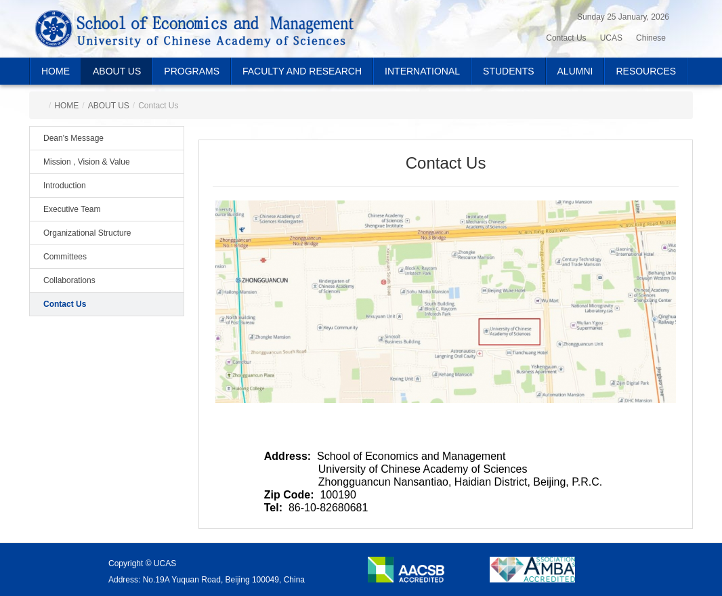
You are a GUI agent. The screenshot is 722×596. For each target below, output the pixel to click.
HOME (55, 71)
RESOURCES (646, 71)
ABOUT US (117, 71)
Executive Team (72, 209)
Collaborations (69, 280)
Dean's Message (73, 138)
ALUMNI (575, 71)
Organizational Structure (87, 233)
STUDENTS (508, 71)
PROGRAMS (191, 71)
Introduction (64, 185)
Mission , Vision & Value (86, 162)
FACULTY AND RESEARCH (302, 71)
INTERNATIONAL (422, 71)
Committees (65, 256)
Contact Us (64, 304)
